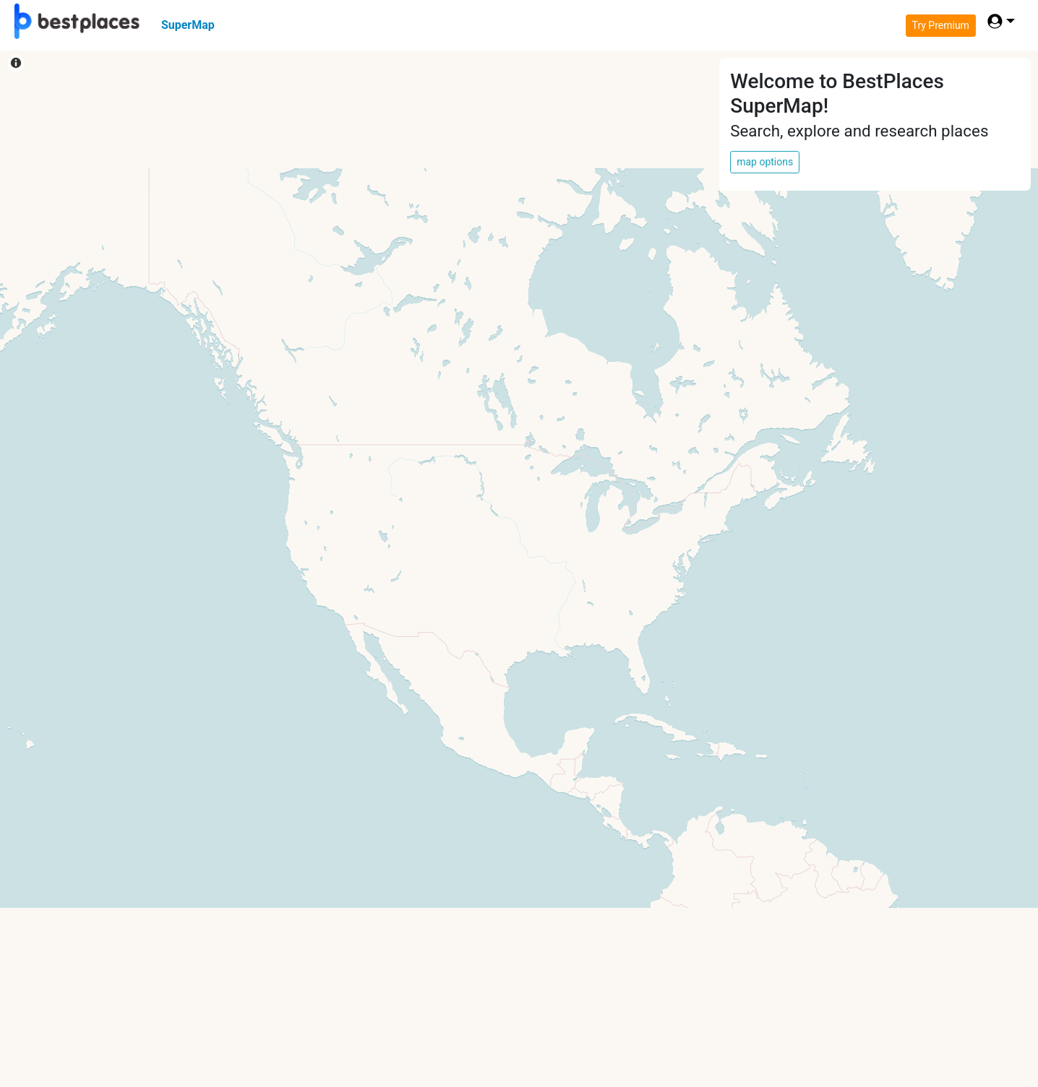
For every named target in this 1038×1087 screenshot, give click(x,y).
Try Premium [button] (940, 25)
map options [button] (765, 162)
